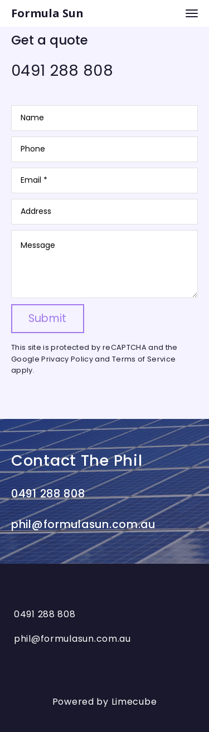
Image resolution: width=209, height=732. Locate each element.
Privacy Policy (67, 359)
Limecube (134, 705)
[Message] (104, 264)
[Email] (104, 180)
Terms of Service (144, 359)
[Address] (104, 212)
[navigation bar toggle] (191, 13)
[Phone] (104, 149)
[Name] (104, 118)
